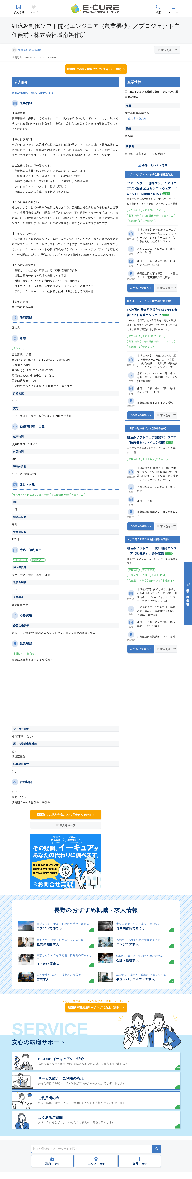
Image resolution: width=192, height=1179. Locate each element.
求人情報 (18, 12)
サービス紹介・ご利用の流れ (61, 1078)
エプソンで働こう (49, 928)
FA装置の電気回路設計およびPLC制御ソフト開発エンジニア (152, 312)
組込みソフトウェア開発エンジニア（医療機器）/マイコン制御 (151, 440)
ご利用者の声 (48, 1098)
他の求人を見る (137, 118)
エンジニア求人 (127, 944)
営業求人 (43, 979)
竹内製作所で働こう (130, 928)
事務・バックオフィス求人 (135, 979)
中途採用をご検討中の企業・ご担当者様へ (187, 595)
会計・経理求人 (127, 960)
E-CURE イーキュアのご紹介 (61, 1059)
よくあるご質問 (50, 1117)
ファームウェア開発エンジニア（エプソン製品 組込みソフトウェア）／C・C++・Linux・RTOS (152, 188)
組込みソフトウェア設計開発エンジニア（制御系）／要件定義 (151, 551)
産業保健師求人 (48, 944)
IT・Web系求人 (48, 964)
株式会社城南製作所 (30, 50)
